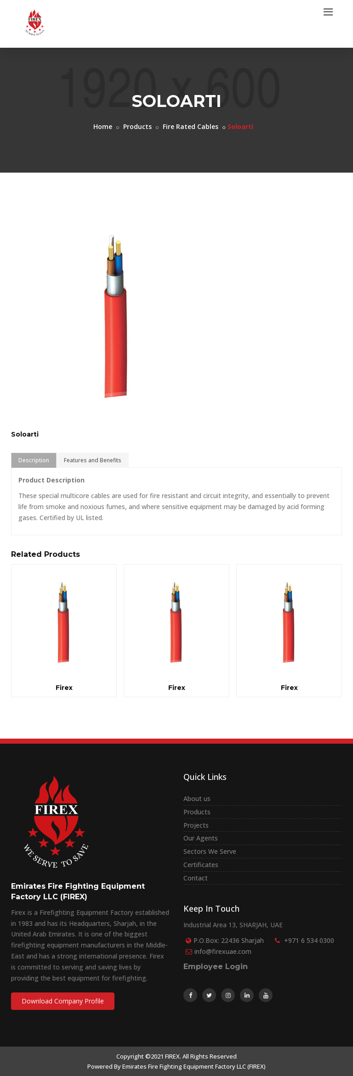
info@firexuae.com (222, 951)
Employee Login (215, 966)
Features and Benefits (92, 460)
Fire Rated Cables (190, 126)
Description (33, 460)
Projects (196, 825)
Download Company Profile (63, 1001)
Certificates (200, 864)
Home (102, 126)
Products (137, 126)
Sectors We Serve (209, 851)
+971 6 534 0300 (309, 940)
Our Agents (200, 838)
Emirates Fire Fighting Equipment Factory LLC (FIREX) (194, 1066)
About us (197, 798)
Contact (195, 878)
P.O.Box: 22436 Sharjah (229, 940)
